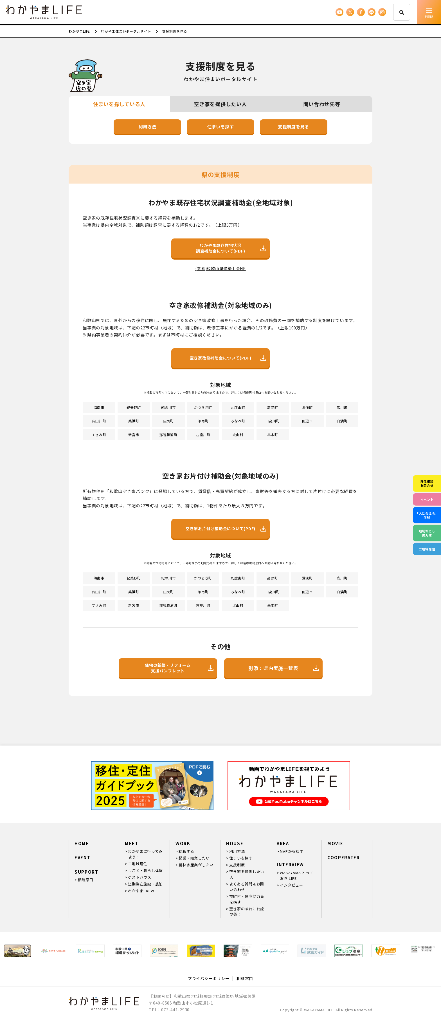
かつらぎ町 (203, 407)
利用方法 (147, 127)
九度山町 (238, 407)
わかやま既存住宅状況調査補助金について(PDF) (231, 248)
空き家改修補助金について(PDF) (228, 358)
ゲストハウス (139, 877)
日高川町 (273, 420)
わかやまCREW (141, 890)
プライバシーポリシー (209, 978)
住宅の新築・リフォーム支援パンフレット (179, 667)
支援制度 (237, 864)
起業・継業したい (194, 858)
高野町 (272, 407)
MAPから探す (291, 851)
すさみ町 (99, 434)
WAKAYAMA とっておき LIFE (296, 875)
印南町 (203, 420)
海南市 (99, 407)
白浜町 (342, 420)
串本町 (272, 434)
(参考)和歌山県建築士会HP (220, 268)
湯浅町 (307, 407)
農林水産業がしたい (196, 864)
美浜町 (133, 420)
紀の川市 (168, 407)
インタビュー (291, 885)
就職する (186, 851)
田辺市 (307, 420)
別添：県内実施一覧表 (283, 667)
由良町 (168, 420)
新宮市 (133, 434)
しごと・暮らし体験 (145, 870)
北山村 (238, 434)
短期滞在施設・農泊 (145, 884)
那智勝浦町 (168, 434)
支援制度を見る (293, 127)
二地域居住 (137, 863)
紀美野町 (134, 407)
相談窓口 (85, 879)
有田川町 (99, 420)
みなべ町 (238, 420)
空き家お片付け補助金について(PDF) (226, 529)
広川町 (342, 407)
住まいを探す (220, 127)
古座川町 (203, 434)
